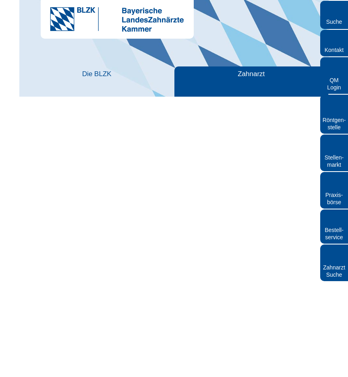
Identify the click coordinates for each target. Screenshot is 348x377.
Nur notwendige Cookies (63, 276)
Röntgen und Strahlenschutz (294, 77)
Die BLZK (47, 74)
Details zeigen (302, 252)
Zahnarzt (104, 74)
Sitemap (298, 373)
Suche (334, 22)
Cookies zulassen (284, 276)
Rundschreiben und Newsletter (170, 373)
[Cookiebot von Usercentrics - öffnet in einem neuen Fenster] (303, 95)
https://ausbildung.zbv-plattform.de (105, 314)
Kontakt (334, 50)
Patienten (231, 74)
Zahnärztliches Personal (167, 77)
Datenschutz (220, 373)
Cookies (320, 373)
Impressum (120, 373)
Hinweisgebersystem (261, 373)
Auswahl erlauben (174, 276)
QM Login (334, 84)
